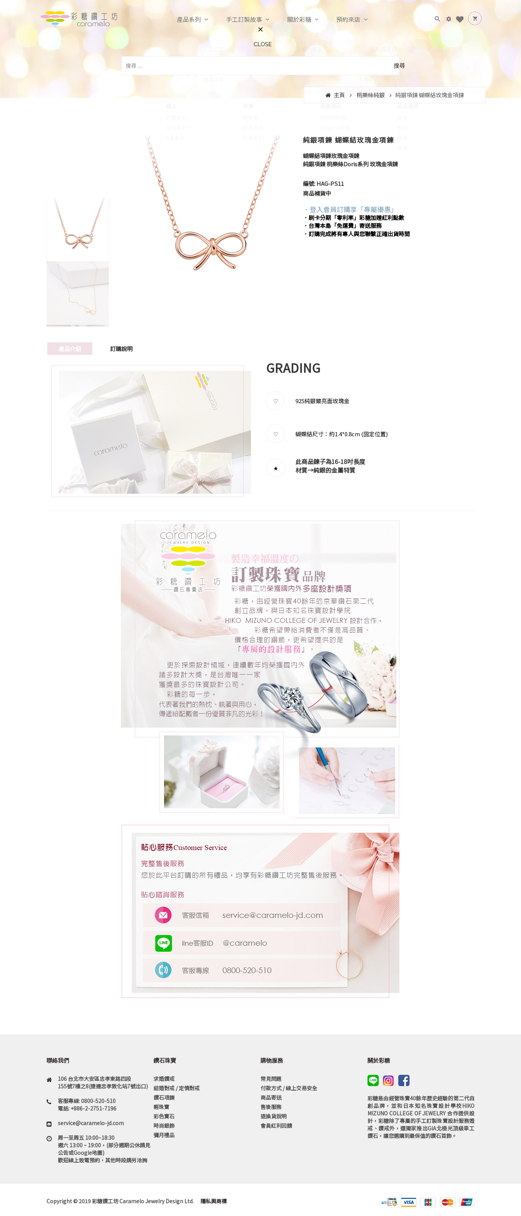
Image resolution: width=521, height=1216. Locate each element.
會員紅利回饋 (276, 1125)
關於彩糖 (291, 19)
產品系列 (181, 19)
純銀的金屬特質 (334, 470)
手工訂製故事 (236, 19)
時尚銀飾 (164, 1125)
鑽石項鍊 (164, 1097)
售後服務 (271, 1107)
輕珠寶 (161, 1107)
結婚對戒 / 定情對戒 (177, 1088)
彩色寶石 (164, 1116)
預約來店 (340, 19)
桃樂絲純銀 (371, 95)
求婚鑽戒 (164, 1078)
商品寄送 (271, 1097)
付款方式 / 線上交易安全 (288, 1088)
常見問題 (271, 1078)
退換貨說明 (273, 1116)
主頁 (339, 95)
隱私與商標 (213, 1201)
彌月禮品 (164, 1135)
